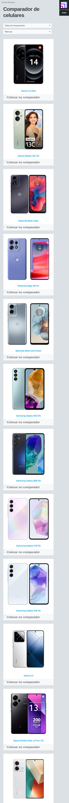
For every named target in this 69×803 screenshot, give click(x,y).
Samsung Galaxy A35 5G (28, 545)
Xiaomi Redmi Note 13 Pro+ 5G (28, 740)
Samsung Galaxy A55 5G (28, 610)
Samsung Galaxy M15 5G (28, 415)
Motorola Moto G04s (28, 221)
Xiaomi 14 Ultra (28, 91)
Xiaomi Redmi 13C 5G (28, 156)
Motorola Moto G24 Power (28, 350)
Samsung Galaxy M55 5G (28, 480)
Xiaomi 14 (28, 675)
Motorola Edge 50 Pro (28, 286)
